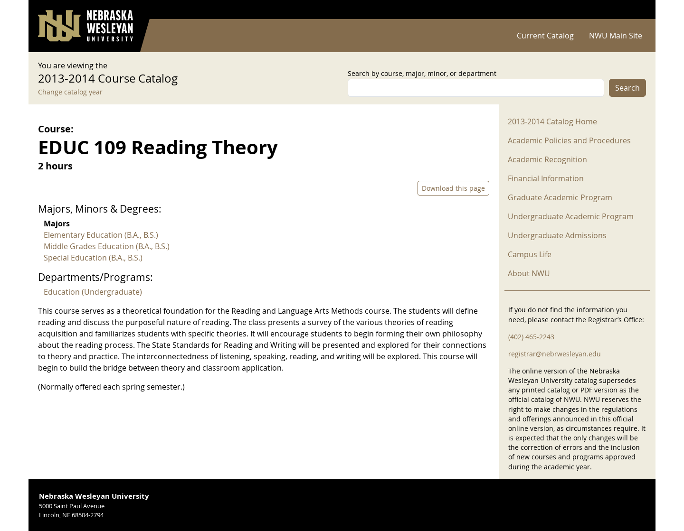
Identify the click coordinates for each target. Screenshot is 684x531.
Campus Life (529, 254)
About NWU (529, 273)
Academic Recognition (547, 159)
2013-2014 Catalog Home (552, 121)
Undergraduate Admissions (557, 235)
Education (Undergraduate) (93, 292)
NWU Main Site (615, 35)
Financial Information (546, 178)
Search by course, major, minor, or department (422, 73)
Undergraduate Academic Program (571, 216)
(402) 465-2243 (531, 336)
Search (627, 88)
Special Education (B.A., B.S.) (93, 257)
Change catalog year (70, 91)
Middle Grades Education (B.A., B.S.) (107, 246)
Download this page (453, 188)
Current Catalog (545, 35)
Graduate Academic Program (560, 197)
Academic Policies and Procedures (569, 140)
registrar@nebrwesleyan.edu (554, 353)
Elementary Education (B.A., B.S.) (101, 235)
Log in (633, 9)
